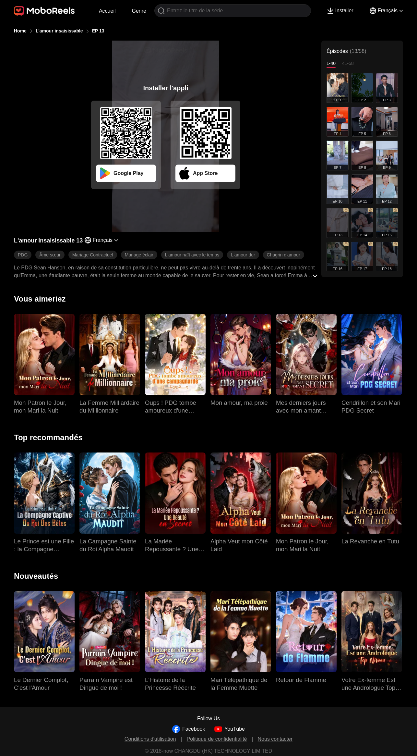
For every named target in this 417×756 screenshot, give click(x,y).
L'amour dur (243, 254)
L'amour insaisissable (59, 30)
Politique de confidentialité (217, 739)
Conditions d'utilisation (150, 739)
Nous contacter (275, 739)
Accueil (107, 11)
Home (20, 30)
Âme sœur (49, 254)
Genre (139, 11)
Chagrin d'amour (283, 254)
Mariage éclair (139, 254)
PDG (23, 254)
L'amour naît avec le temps (192, 254)
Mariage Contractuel (92, 254)
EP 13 (98, 30)
